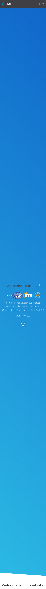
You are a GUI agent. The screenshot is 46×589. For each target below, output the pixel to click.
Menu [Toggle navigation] (40, 4)
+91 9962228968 (34, 310)
